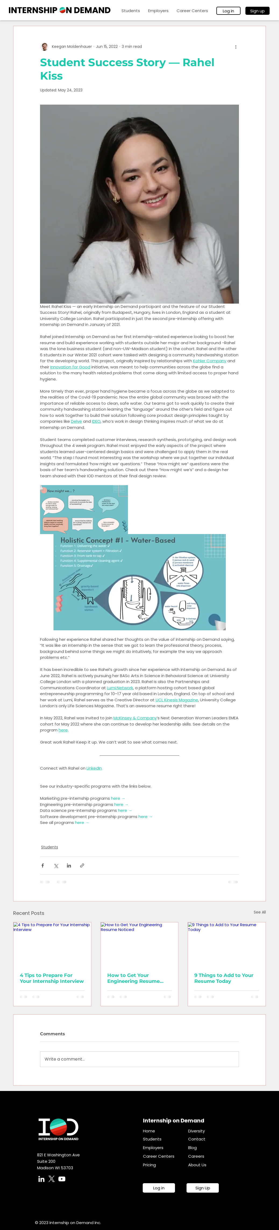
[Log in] (228, 11)
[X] (51, 1179)
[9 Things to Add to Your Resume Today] (227, 944)
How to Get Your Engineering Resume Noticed (133, 978)
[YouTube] (62, 1179)
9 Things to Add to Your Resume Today (223, 978)
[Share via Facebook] (42, 865)
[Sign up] (257, 11)
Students (49, 847)
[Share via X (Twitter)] (55, 865)
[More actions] (235, 46)
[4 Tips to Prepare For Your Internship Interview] (52, 944)
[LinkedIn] (41, 1179)
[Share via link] (82, 865)
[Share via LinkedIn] (68, 865)
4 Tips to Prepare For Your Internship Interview (52, 978)
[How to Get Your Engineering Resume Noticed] (139, 944)
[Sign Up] (203, 1188)
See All (260, 912)
